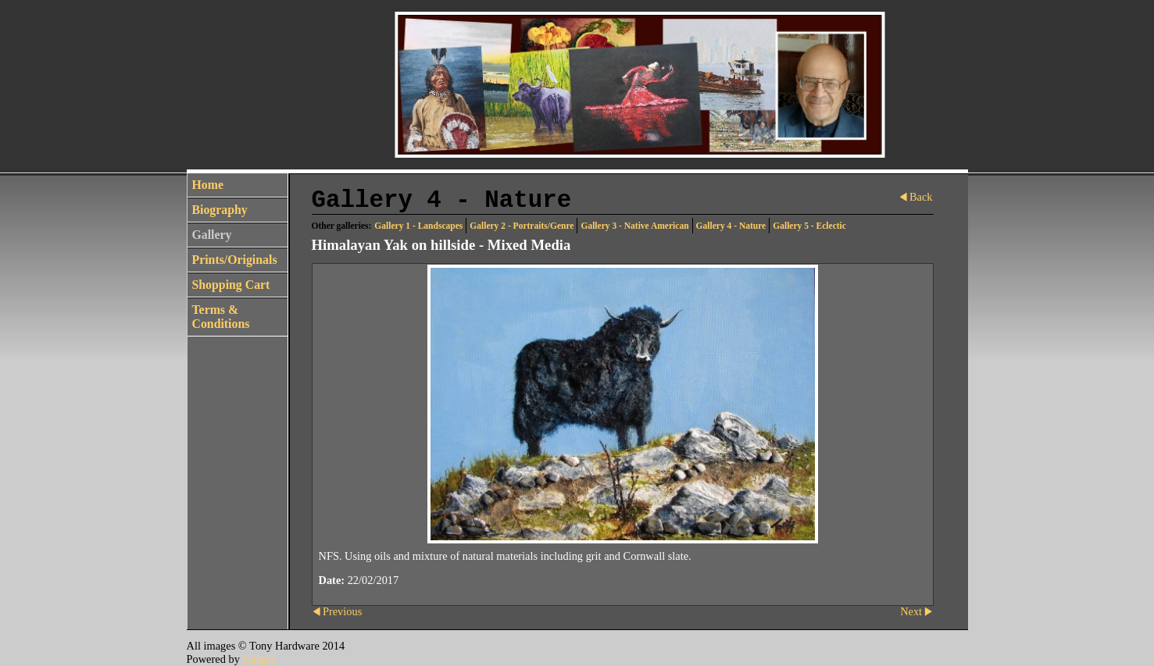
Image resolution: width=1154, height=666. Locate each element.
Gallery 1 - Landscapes (418, 225)
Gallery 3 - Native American (634, 225)
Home (207, 184)
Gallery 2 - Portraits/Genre (521, 225)
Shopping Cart (231, 284)
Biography (220, 209)
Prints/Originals (234, 259)
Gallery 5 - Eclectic (809, 225)
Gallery (212, 234)
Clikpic (258, 659)
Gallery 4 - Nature (731, 225)
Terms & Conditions (221, 316)
